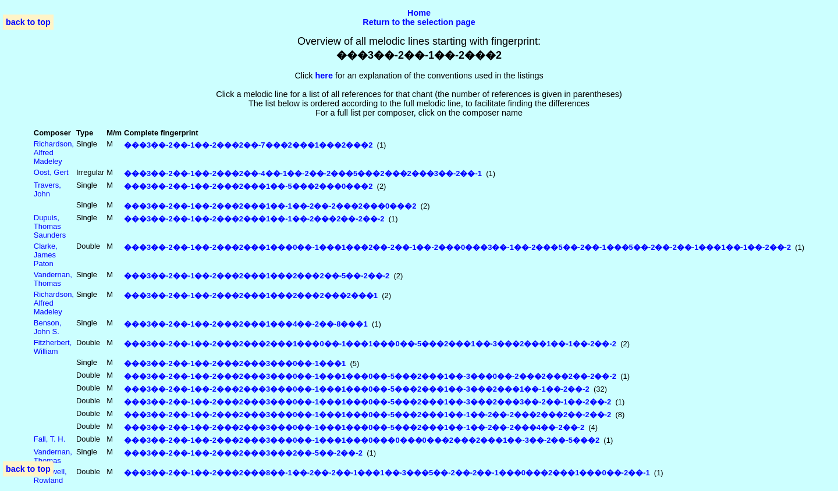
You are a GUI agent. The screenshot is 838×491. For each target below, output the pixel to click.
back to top (28, 22)
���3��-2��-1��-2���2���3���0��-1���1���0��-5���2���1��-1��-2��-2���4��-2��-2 (354, 427)
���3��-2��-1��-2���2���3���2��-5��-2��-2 (243, 453)
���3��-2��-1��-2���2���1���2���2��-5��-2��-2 (256, 275)
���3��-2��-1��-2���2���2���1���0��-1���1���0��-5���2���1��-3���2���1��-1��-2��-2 (370, 343)
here (324, 75)
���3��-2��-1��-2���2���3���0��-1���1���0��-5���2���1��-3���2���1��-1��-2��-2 (357, 389)
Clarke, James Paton (46, 255)
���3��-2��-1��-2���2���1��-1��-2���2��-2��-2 (254, 218)
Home (419, 12)
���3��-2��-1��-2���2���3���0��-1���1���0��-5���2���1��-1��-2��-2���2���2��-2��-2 (367, 414)
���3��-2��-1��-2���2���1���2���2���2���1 (251, 295)
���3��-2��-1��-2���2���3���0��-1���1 (235, 363)
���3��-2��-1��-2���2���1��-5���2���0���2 (248, 186)
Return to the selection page (419, 22)
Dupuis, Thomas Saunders (50, 226)
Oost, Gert (51, 172)
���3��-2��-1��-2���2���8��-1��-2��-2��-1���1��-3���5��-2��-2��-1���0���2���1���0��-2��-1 (387, 472)
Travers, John (47, 189)
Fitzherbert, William (53, 347)
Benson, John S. (48, 327)
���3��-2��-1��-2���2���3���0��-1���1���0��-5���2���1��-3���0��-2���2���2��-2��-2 (370, 376)
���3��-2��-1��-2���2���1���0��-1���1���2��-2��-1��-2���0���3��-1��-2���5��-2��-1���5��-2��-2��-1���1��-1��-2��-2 (457, 247)
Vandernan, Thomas (53, 279)
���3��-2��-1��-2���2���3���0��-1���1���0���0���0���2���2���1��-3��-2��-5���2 (361, 440)
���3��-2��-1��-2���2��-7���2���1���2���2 (248, 145)
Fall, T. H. (49, 439)
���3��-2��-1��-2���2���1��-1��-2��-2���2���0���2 (270, 206)
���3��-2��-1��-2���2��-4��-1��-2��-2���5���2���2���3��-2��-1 (303, 173)
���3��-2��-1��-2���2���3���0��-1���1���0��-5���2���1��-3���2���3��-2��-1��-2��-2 (367, 401)
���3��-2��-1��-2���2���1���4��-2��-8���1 (246, 324)
